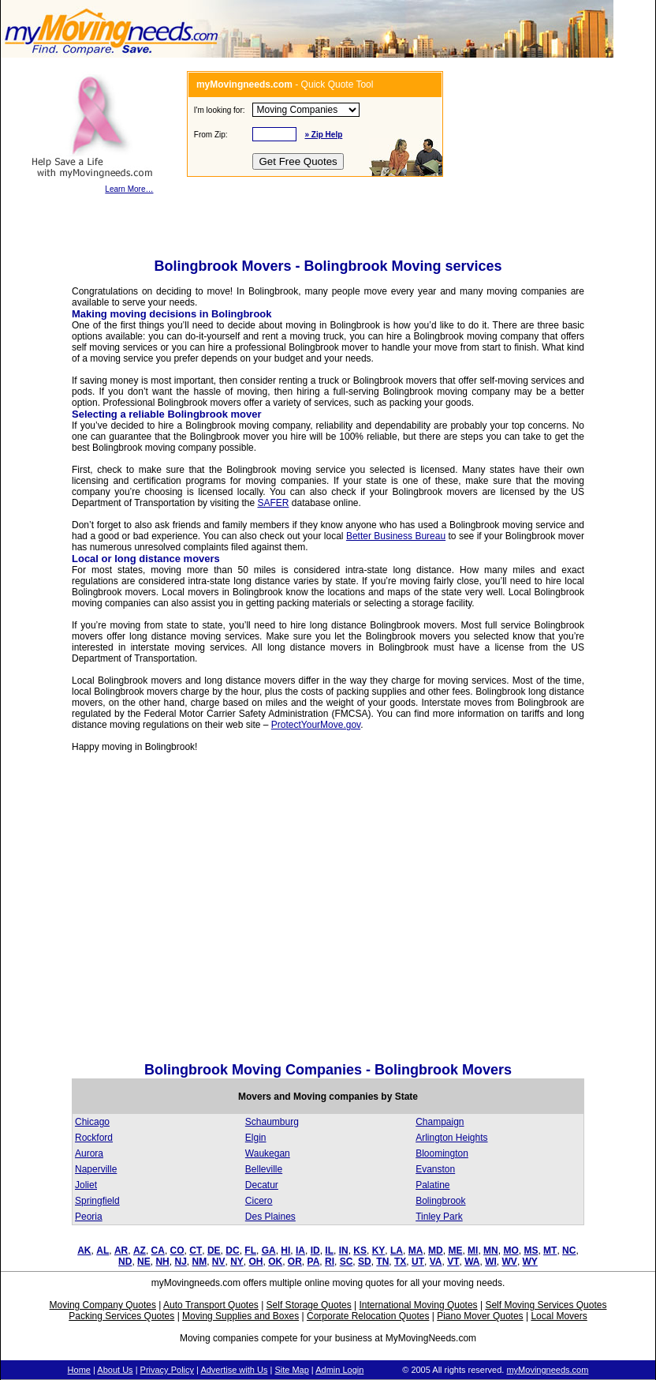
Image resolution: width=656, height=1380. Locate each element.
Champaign (440, 1121)
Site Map (291, 1369)
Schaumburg (272, 1121)
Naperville (96, 1169)
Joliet (86, 1185)
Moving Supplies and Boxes (240, 1316)
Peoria (88, 1216)
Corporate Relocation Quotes (368, 1316)
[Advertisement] (148, 911)
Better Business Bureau (395, 536)
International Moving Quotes (418, 1305)
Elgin (255, 1137)
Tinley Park (439, 1216)
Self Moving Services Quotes (545, 1305)
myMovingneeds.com (547, 1369)
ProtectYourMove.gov (315, 724)
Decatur (261, 1185)
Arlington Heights (451, 1137)
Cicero (259, 1200)
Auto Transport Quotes (211, 1305)
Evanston (435, 1169)
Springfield (97, 1200)
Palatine (432, 1185)
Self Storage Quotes (309, 1305)
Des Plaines (270, 1216)
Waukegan (267, 1153)
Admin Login (339, 1369)
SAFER (273, 502)
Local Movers (559, 1316)
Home (79, 1369)
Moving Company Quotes (103, 1305)
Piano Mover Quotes (480, 1316)
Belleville (263, 1169)
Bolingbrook (440, 1200)
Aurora (89, 1153)
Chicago (92, 1121)
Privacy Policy (167, 1369)
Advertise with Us (233, 1369)
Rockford (94, 1137)
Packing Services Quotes (121, 1316)
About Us (114, 1369)
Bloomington (442, 1153)
